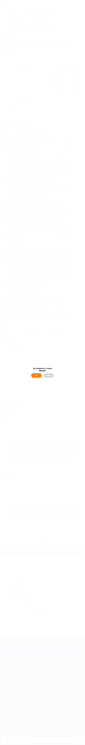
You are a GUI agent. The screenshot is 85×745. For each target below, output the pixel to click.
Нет (48, 375)
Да (36, 375)
